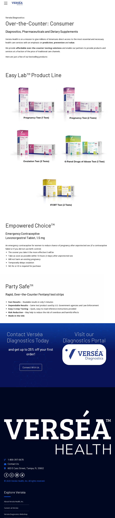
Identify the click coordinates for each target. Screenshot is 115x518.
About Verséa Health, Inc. (14, 502)
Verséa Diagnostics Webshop (16, 515)
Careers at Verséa (11, 509)
